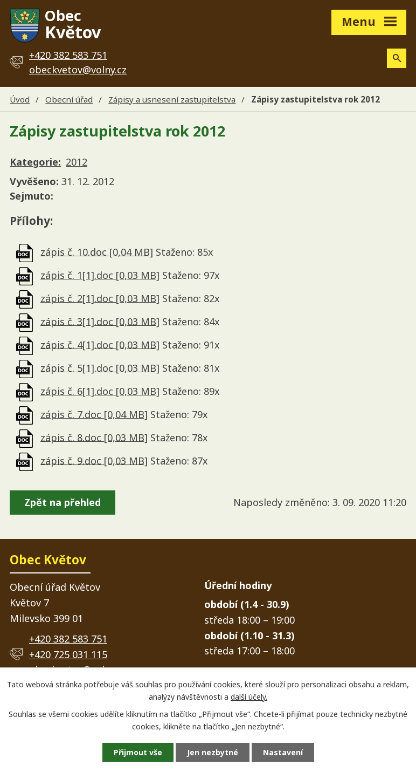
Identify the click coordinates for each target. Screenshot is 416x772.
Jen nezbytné (212, 752)
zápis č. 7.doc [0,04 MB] (94, 413)
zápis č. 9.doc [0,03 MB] (94, 460)
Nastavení (283, 752)
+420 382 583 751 (68, 638)
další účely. (249, 697)
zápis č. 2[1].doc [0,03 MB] (100, 297)
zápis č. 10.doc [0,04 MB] (96, 251)
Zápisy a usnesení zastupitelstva (171, 99)
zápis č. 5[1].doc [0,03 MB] (100, 367)
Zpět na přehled (62, 502)
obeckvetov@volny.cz (78, 69)
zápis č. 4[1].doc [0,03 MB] (100, 344)
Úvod (20, 99)
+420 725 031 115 (68, 654)
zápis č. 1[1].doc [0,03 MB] (100, 274)
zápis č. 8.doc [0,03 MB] (94, 437)
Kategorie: (35, 161)
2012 (76, 161)
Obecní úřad (69, 99)
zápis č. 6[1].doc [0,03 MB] (100, 390)
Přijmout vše (138, 752)
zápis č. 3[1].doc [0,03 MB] (100, 321)
